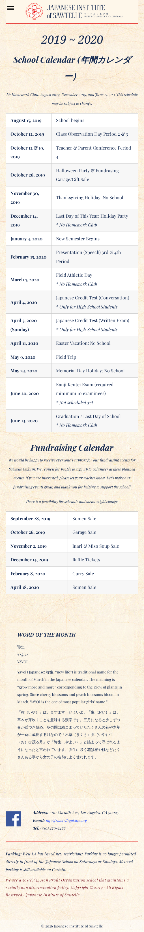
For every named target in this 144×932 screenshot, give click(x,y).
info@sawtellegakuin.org (66, 820)
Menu (15, 7)
